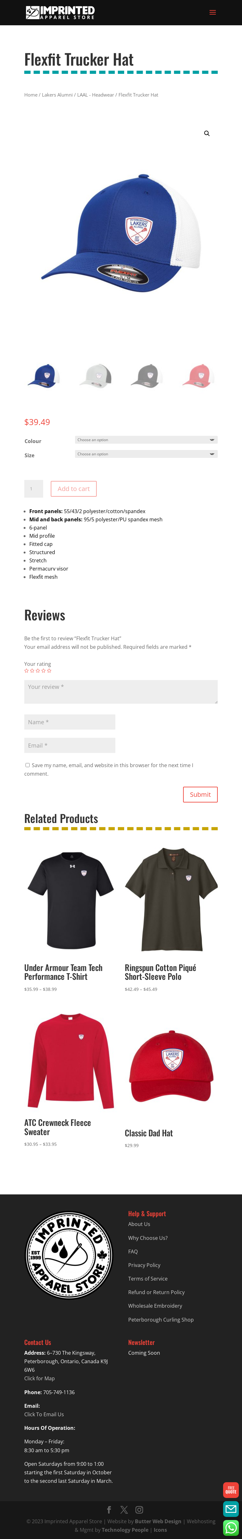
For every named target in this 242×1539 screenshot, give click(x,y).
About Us (139, 1224)
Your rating (37, 663)
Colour (33, 441)
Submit (200, 794)
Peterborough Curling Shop (161, 1319)
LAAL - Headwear (95, 95)
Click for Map (39, 1378)
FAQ (133, 1251)
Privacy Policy (144, 1265)
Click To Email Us (44, 1414)
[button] (207, 133)
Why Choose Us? (148, 1237)
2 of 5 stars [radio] (32, 670)
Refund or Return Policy (156, 1292)
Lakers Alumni (57, 95)
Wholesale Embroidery (155, 1305)
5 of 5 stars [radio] (49, 670)
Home (30, 95)
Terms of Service (148, 1278)
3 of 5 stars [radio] (38, 670)
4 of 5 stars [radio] (43, 670)
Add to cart (74, 488)
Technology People (125, 1529)
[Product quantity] (33, 489)
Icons (160, 1529)
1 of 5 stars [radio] (26, 670)
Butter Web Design (158, 1521)
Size (29, 455)
